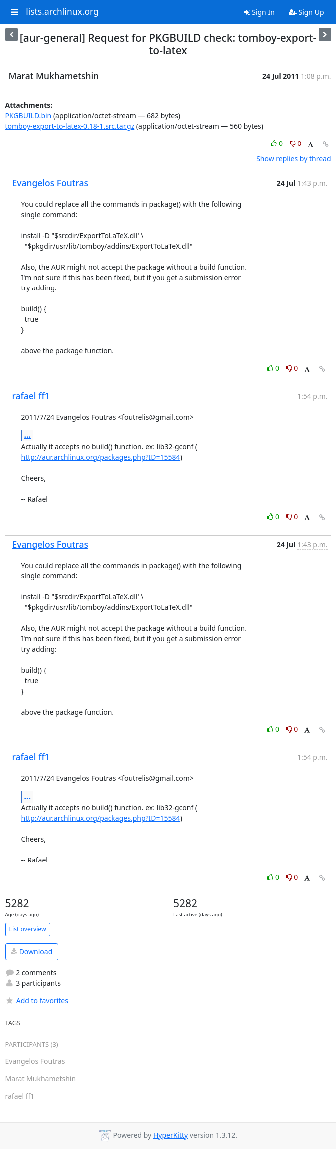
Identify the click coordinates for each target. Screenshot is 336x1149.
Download (31, 951)
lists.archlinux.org (62, 12)
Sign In (259, 12)
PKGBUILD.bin (28, 115)
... (27, 435)
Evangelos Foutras (50, 183)
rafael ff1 (31, 396)
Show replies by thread (293, 158)
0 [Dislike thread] (296, 143)
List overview (27, 929)
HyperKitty (170, 1135)
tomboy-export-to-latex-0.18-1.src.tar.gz (70, 126)
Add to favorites (36, 1000)
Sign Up (306, 12)
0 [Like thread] (277, 143)
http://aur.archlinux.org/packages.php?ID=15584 (100, 457)
